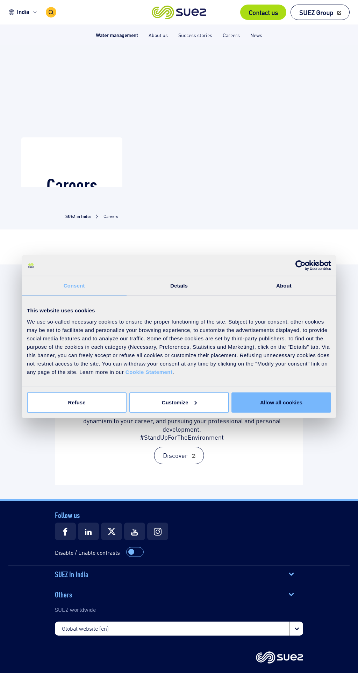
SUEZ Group (316, 12)
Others (63, 594)
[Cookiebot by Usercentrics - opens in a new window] (300, 265)
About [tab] (284, 286)
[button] (179, 12)
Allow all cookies (281, 402)
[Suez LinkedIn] (88, 531)
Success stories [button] (195, 34)
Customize (179, 402)
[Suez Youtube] (134, 531)
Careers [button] (231, 34)
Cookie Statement (149, 372)
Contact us (263, 12)
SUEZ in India (71, 573)
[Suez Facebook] (65, 531)
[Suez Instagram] (157, 531)
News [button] (256, 34)
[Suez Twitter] (111, 531)
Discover (175, 455)
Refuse (76, 402)
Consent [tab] (74, 286)
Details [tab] (179, 286)
